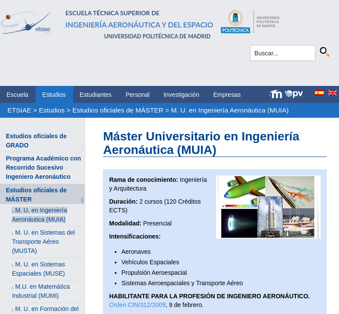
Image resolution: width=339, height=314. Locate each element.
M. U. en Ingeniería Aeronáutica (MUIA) (229, 110)
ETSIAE (19, 110)
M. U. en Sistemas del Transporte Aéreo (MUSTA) (43, 241)
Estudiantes (96, 94)
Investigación (181, 94)
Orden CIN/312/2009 (137, 304)
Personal (138, 94)
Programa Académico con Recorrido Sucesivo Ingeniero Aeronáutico (43, 167)
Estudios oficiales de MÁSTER (118, 110)
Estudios (54, 94)
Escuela (17, 94)
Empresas (227, 94)
